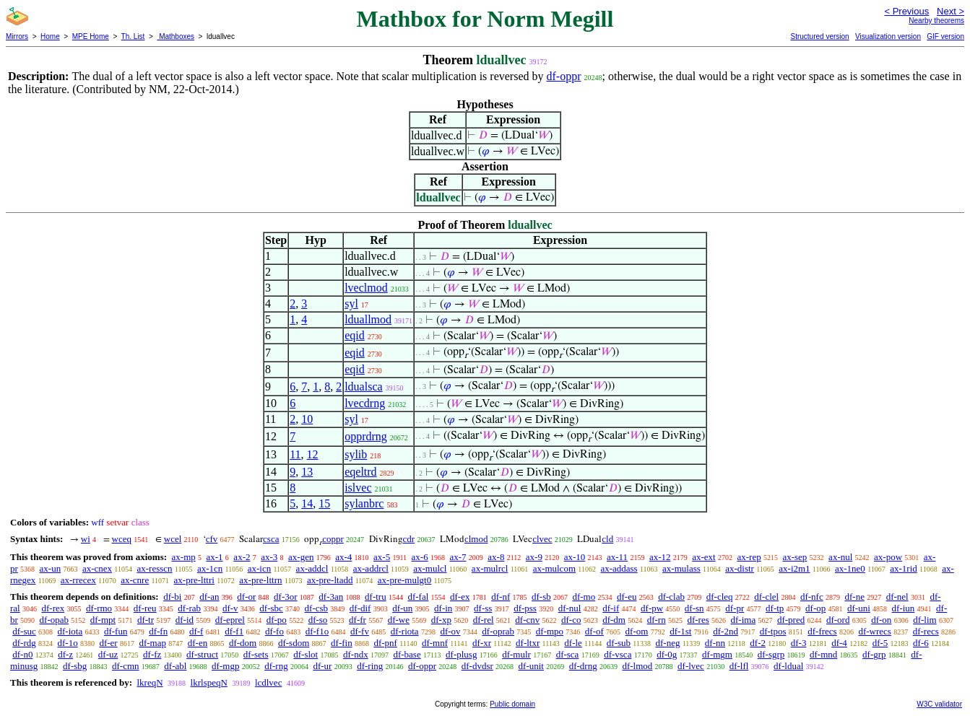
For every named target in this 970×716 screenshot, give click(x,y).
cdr (409, 538)
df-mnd (823, 654)
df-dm (613, 619)
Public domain (512, 704)
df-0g (667, 654)
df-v (230, 608)
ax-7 (457, 556)
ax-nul (840, 556)
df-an (209, 596)
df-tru (375, 596)
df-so (318, 619)
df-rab (189, 608)
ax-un (50, 568)
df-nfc (811, 596)
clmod (476, 538)
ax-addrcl (371, 568)
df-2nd (725, 631)
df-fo (274, 631)
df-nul (569, 608)
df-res (698, 619)
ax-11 (617, 556)
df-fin (341, 642)
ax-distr (739, 568)
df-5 (880, 642)
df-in (443, 608)
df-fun (116, 631)
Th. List (133, 36)
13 (307, 472)
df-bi (172, 596)
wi (85, 538)
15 (324, 503)
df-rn (656, 619)
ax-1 (215, 556)
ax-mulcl (429, 568)
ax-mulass (681, 568)
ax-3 (269, 556)
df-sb (541, 596)
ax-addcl (312, 568)
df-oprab (498, 631)
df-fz (152, 654)
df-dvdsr (477, 665)
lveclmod (366, 287)
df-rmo (99, 608)
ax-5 (381, 556)
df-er (108, 642)
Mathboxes (175, 36)
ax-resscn (154, 568)
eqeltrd (360, 472)
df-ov (450, 631)
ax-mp (184, 556)
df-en (197, 642)
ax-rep (749, 556)
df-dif (360, 608)
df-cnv (527, 619)
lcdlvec (268, 682)
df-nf (500, 596)
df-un (402, 608)
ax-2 (241, 556)
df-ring (370, 665)
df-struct (202, 654)
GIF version (945, 36)
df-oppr (564, 76)
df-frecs (821, 631)
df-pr (734, 608)
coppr (333, 538)
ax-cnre (135, 580)
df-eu (626, 596)
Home (50, 36)
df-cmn (125, 665)
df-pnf (385, 642)
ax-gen (300, 556)
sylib (356, 454)
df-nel (897, 596)
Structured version (819, 36)
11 (295, 454)
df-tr (145, 619)
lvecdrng (365, 403)
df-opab (54, 619)
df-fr (357, 619)
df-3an (331, 596)
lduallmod (368, 319)
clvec (542, 538)
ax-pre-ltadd (330, 580)
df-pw (652, 608)
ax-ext (703, 556)
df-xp (441, 619)
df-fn (158, 631)
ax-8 (496, 556)
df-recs (926, 631)
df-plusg (461, 654)
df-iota (70, 631)
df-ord (838, 619)
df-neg (667, 642)
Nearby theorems (936, 21)
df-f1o (317, 631)
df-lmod (637, 665)
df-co (571, 619)
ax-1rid (903, 568)
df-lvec (690, 665)
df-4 (839, 642)
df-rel (483, 619)
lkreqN (150, 682)
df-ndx (355, 654)
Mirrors (17, 36)
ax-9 (534, 556)
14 (307, 503)
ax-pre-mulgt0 (404, 580)
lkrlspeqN (209, 682)
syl (351, 303)
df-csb (317, 608)
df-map (152, 642)
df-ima (743, 619)
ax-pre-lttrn (260, 580)
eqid (355, 335)
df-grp (874, 654)
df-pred (791, 619)
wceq (121, 538)
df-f (196, 631)
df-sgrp (771, 654)
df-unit (531, 665)
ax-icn (259, 568)
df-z (65, 654)
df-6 (921, 642)
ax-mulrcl (490, 568)
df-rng (276, 665)
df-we (399, 619)
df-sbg (75, 665)
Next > (950, 11)
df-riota (405, 631)
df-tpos (773, 631)
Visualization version (888, 36)
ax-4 (343, 556)
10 (307, 419)
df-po (277, 619)
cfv (212, 538)
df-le (573, 642)
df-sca (567, 654)
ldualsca (363, 386)
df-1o (68, 642)
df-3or (286, 596)
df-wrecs (874, 631)
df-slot (305, 654)
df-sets (256, 654)
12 (313, 454)
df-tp (775, 608)
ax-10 (575, 556)
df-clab (671, 596)
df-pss (525, 608)
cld (607, 538)
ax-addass (618, 568)
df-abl (175, 665)
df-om (637, 631)
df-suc (24, 631)
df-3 (799, 642)
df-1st (680, 631)
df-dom (242, 642)
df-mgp (225, 665)
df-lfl (739, 665)
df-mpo (549, 631)
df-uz (108, 654)
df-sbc (271, 608)
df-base (406, 654)
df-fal (417, 596)
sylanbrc (364, 503)
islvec (358, 487)
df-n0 (22, 654)
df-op (815, 608)
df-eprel (230, 619)
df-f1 (234, 631)
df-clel (766, 596)
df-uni (858, 608)
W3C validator (939, 704)
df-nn (715, 642)
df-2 (758, 642)
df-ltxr (528, 642)
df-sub (619, 642)
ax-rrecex (78, 580)
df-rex (52, 608)
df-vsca (617, 654)
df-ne (854, 596)
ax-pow (888, 556)
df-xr (481, 642)
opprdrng (366, 436)
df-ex (459, 596)
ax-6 (420, 556)
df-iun (903, 608)
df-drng (583, 665)
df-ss (483, 608)
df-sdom (293, 642)
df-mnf (435, 642)
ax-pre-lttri (194, 580)
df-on (881, 619)
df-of (594, 631)
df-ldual (788, 665)
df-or (246, 596)
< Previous (906, 11)
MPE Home (90, 36)
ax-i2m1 (794, 568)
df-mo (583, 596)
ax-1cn (209, 568)
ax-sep (794, 556)
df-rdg (24, 642)
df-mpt (103, 619)
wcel (173, 538)
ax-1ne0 (850, 568)
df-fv (359, 631)
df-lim (925, 619)
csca (271, 538)
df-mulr (516, 654)
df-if (610, 608)
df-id (185, 619)
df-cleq (719, 596)
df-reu (145, 608)
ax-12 (660, 556)
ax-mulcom (554, 568)
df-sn (694, 608)
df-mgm (717, 654)
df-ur (322, 665)
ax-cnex (97, 568)
